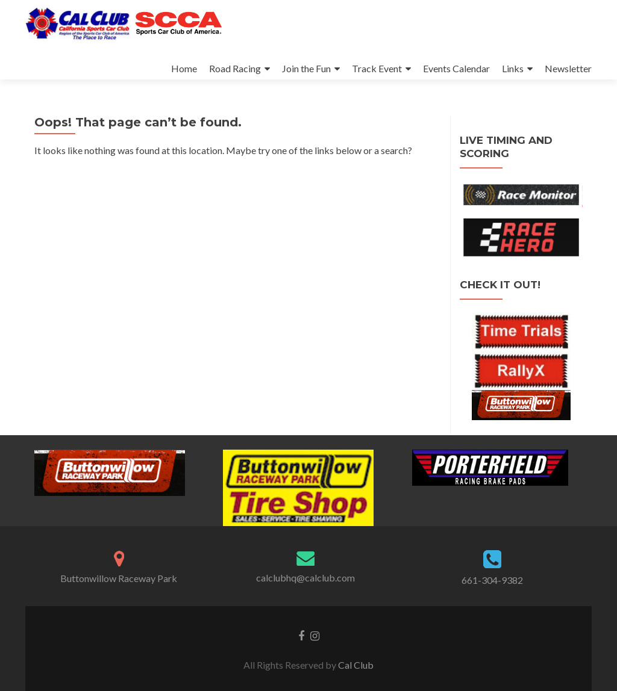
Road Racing (235, 68)
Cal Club (356, 665)
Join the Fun (306, 68)
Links (513, 68)
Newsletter (568, 68)
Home (184, 68)
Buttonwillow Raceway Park (118, 578)
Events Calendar (456, 68)
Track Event (377, 68)
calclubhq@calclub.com (305, 577)
